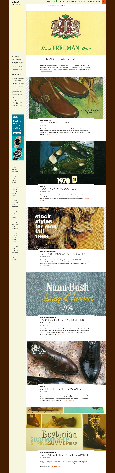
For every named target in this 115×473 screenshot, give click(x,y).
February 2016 (15, 246)
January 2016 (14, 248)
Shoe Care (91, 1)
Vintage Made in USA (51, 317)
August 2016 (14, 235)
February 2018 (15, 202)
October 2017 (14, 209)
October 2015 (14, 254)
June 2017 (14, 217)
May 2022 (14, 167)
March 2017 (14, 222)
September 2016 (15, 233)
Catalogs (82, 1)
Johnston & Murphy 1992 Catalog (62, 388)
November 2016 (15, 230)
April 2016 (14, 243)
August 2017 (14, 213)
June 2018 (14, 195)
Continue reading (46, 71)
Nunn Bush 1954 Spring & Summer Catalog (62, 321)
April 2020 (14, 173)
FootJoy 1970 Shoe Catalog (58, 188)
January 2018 (14, 204)
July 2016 (14, 237)
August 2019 (14, 178)
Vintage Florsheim (51, 251)
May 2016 (14, 241)
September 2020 (15, 171)
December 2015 (15, 250)
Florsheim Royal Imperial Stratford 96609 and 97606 (18, 83)
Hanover (48, 120)
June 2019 (14, 180)
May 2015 (14, 259)
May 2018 (14, 197)
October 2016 (14, 232)
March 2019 (14, 184)
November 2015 (15, 252)
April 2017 (14, 220)
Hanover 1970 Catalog (55, 122)
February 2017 (15, 224)
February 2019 (15, 186)
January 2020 (14, 174)
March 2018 (14, 200)
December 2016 (15, 228)
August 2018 (14, 191)
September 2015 (15, 255)
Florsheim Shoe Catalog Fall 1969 (62, 253)
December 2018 (15, 187)
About (98, 1)
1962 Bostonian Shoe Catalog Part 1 (64, 454)
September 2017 (15, 211)
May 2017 (14, 219)
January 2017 (14, 226)
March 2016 (14, 244)
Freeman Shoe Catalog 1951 (58, 59)
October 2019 (14, 176)
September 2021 (15, 169)
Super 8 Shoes (18, 80)
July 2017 (14, 215)
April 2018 (14, 198)
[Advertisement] (18, 29)
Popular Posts (71, 1)
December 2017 (15, 206)
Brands (62, 1)
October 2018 (14, 189)
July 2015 (14, 257)
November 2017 (15, 208)
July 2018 (14, 193)
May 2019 (14, 182)
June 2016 (14, 239)
